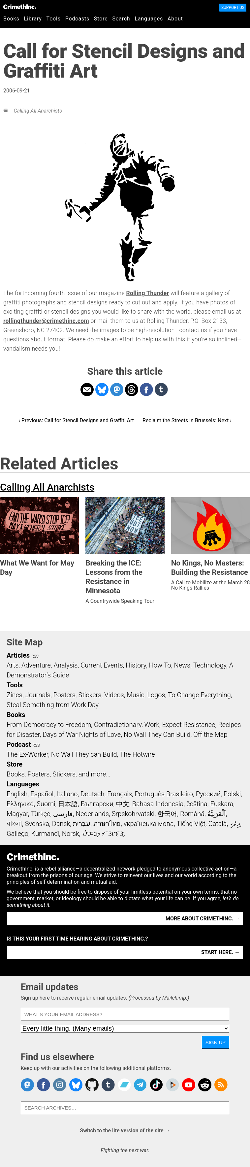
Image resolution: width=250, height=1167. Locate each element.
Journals (37, 695)
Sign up (215, 1042)
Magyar (17, 814)
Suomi (46, 804)
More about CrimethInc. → (203, 918)
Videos (114, 695)
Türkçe (40, 814)
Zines (14, 695)
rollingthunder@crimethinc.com (46, 321)
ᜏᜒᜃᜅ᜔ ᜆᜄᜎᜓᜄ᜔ (104, 834)
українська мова (149, 824)
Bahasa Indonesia (158, 804)
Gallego (17, 834)
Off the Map (210, 734)
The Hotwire (137, 754)
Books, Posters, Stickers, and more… (58, 774)
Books (11, 19)
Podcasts (77, 19)
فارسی (63, 814)
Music (135, 695)
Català (217, 824)
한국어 (167, 814)
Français (119, 794)
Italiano (67, 794)
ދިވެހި (235, 824)
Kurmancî (45, 834)
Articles (18, 655)
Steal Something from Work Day (53, 705)
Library (33, 19)
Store (101, 19)
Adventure (36, 665)
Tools (54, 19)
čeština (196, 804)
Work (151, 725)
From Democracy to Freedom (49, 725)
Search (121, 19)
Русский (208, 794)
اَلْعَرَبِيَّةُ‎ (216, 814)
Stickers (90, 695)
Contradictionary (117, 725)
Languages (149, 19)
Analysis (65, 665)
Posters (64, 695)
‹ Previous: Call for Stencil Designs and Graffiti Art (76, 420)
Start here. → (220, 952)
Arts (12, 665)
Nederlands (92, 814)
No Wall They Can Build (157, 734)
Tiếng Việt (190, 824)
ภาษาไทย (107, 824)
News (182, 665)
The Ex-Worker (27, 754)
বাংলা (14, 824)
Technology (209, 665)
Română (192, 814)
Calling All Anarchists (38, 111)
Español (41, 794)
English (17, 794)
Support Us (232, 7)
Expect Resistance (188, 725)
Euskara (221, 804)
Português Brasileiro (164, 794)
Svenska (37, 824)
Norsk (70, 834)
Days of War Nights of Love (82, 734)
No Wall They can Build (84, 754)
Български (97, 804)
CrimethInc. (19, 6)
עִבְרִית (81, 824)
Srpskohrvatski (133, 814)
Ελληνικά (20, 804)
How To (160, 665)
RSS (35, 656)
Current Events (101, 665)
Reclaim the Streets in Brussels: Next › (187, 420)
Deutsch (92, 794)
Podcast (19, 744)
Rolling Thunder (147, 293)
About (175, 19)
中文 (122, 804)
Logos (156, 695)
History (136, 665)
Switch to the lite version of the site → (125, 1130)
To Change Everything (199, 695)
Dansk (61, 824)
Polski (232, 794)
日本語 (68, 804)
